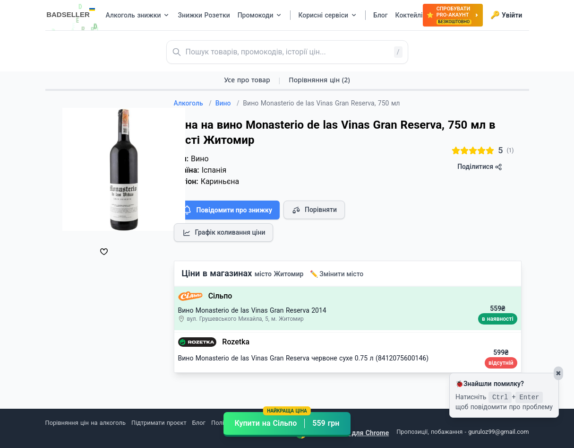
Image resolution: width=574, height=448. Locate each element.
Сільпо (220, 295)
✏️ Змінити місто (337, 274)
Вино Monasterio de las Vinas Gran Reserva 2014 (252, 310)
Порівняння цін (319, 79)
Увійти (506, 15)
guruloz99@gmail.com (498, 431)
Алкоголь (193, 103)
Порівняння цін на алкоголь (85, 422)
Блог (199, 422)
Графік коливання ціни (224, 232)
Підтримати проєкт (158, 422)
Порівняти (314, 210)
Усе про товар (247, 79)
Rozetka (235, 341)
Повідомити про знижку (226, 210)
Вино (227, 103)
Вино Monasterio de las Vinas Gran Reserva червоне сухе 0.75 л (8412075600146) (303, 358)
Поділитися (479, 167)
